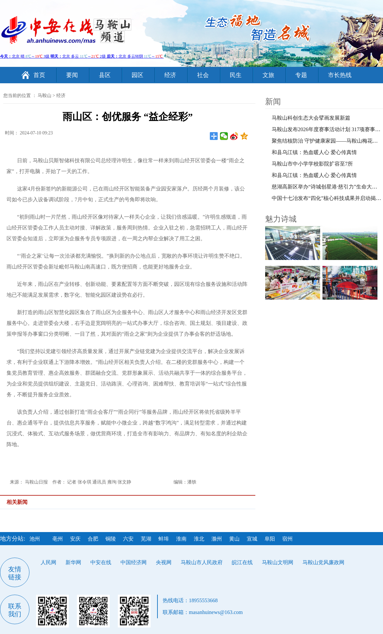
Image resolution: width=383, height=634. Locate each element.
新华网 (73, 562)
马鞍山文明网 (277, 562)
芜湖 (146, 539)
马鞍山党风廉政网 (323, 562)
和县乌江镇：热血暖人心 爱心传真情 (314, 152)
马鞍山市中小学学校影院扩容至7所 (312, 164)
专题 (301, 75)
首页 (39, 75)
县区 (105, 75)
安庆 (75, 539)
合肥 (93, 539)
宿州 (287, 539)
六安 (128, 539)
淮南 (181, 539)
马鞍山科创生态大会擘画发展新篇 (311, 118)
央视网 (164, 562)
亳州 (57, 539)
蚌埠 (163, 539)
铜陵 (110, 539)
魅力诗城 (281, 219)
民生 (236, 75)
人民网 (48, 562)
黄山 (234, 539)
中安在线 (100, 562)
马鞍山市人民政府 (202, 562)
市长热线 (340, 75)
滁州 (216, 539)
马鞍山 (44, 95)
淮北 (199, 539)
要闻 (72, 75)
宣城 (252, 539)
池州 (34, 539)
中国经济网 (133, 562)
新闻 (273, 101)
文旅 (268, 75)
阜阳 (269, 539)
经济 (170, 75)
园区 (137, 75)
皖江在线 (242, 562)
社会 (203, 75)
